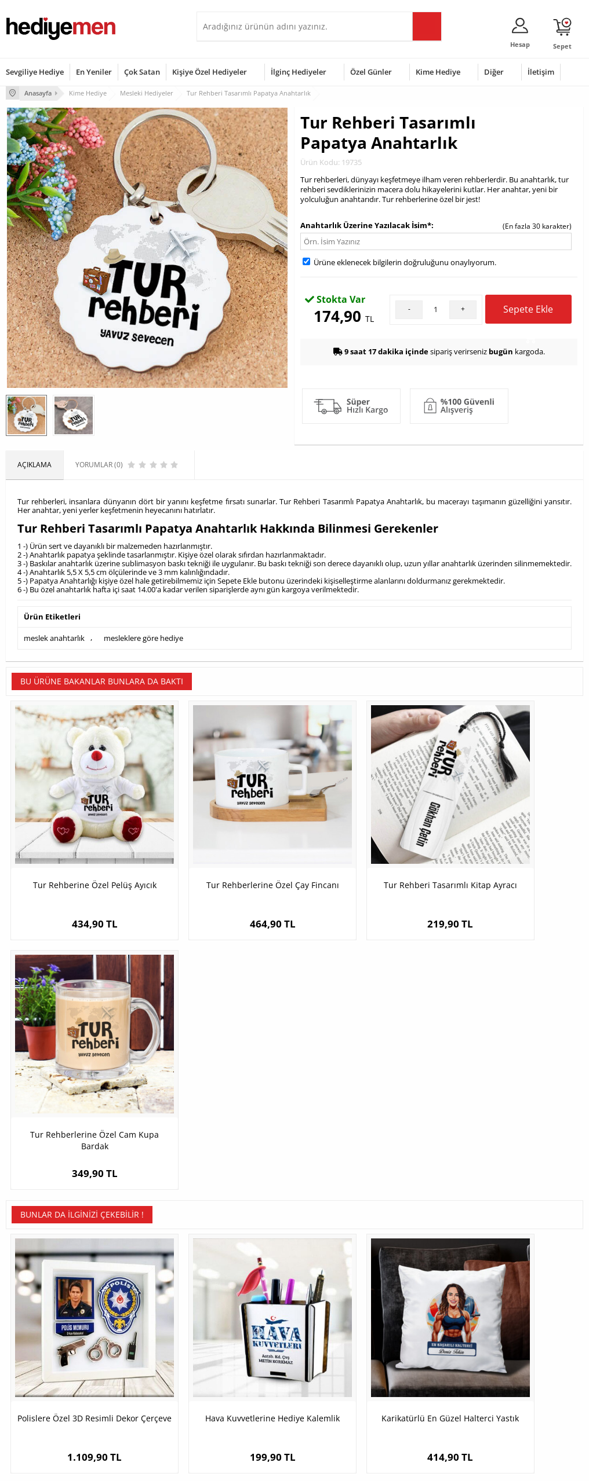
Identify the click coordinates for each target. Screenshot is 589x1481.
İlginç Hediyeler (298, 72)
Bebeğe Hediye (423, 1366)
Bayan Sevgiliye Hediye (239, 1391)
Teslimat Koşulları (34, 1314)
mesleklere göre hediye (143, 637)
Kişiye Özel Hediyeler (209, 72)
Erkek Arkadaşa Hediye (141, 1331)
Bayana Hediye (422, 1331)
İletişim (541, 72)
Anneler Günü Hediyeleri (340, 1366)
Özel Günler (371, 72)
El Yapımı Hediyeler (135, 1366)
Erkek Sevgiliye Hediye (238, 1374)
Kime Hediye (438, 72)
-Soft (234, 1466)
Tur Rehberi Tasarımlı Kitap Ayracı (366, 855)
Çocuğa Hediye (422, 1349)
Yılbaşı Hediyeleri (328, 1349)
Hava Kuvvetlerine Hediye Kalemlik (222, 1105)
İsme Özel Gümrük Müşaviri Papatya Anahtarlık (511, 1105)
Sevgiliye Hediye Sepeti (239, 1331)
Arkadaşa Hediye (425, 1383)
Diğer (494, 72)
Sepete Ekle (528, 312)
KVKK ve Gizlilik (30, 1383)
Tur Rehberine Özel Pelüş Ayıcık (78, 855)
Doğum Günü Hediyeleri (339, 1331)
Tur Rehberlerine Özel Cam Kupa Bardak (511, 855)
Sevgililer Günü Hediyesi (339, 1314)
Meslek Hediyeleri (133, 1401)
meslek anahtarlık (54, 637)
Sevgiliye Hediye (35, 72)
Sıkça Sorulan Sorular (40, 1401)
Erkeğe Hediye (421, 1314)
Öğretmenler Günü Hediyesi (330, 1387)
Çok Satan (142, 72)
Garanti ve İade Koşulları (45, 1366)
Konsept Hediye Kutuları (240, 1314)
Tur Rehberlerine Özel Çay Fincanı (222, 855)
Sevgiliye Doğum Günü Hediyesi (238, 1353)
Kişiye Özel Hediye (133, 1314)
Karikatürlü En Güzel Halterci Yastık (367, 1105)
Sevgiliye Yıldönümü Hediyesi (234, 1413)
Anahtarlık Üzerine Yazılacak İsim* (365, 224)
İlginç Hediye (418, 1401)
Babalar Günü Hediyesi (337, 1409)
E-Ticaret (259, 1466)
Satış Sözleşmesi (33, 1349)
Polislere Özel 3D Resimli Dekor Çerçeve (78, 1105)
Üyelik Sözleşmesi (35, 1331)
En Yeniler (94, 72)
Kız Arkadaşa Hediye (137, 1349)
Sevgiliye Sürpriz (130, 1383)
